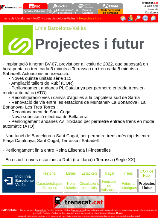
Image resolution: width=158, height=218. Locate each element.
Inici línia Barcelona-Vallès (24, 180)
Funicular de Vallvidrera (109, 185)
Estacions (89, 173)
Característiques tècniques (49, 186)
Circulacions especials (89, 186)
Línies (71, 173)
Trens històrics (71, 186)
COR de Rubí (146, 173)
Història (49, 173)
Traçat (109, 173)
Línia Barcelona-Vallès (60, 18)
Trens (128, 173)
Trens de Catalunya (16, 18)
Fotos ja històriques (128, 186)
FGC (37, 18)
